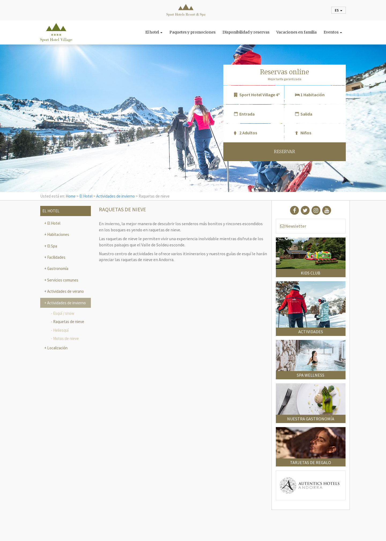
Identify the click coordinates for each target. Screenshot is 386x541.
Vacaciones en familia (296, 32)
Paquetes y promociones (192, 32)
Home (71, 196)
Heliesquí (61, 330)
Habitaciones (57, 234)
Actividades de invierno (115, 196)
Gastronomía (57, 268)
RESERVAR (284, 151)
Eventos (333, 32)
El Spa (51, 246)
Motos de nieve (66, 338)
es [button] (338, 10)
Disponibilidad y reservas (245, 32)
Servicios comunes (62, 280)
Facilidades (55, 257)
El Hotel (85, 196)
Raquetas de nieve (68, 321)
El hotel (153, 32)
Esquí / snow (63, 313)
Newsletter (293, 226)
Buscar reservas (284, 166)
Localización (57, 347)
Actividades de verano (65, 291)
